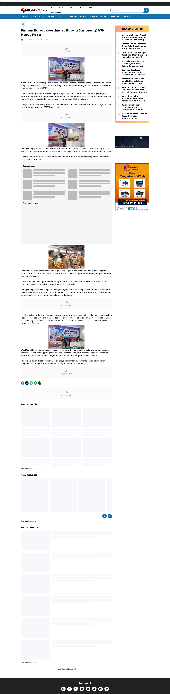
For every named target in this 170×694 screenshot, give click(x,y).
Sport (91, 8)
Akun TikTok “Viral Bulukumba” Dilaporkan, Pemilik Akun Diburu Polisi (133, 98)
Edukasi (83, 16)
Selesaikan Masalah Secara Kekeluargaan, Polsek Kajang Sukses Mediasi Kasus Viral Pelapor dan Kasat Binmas (134, 63)
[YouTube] (82, 689)
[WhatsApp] (35, 383)
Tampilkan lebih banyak (66, 669)
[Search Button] (146, 10)
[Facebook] (22, 383)
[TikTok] (94, 689)
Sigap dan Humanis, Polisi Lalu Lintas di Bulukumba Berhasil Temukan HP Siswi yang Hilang (134, 89)
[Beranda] (23, 24)
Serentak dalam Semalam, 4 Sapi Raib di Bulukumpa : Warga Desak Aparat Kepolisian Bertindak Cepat (134, 46)
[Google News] (88, 689)
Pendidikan (127, 16)
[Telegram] (31, 383)
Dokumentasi (57, 13)
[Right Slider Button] (110, 516)
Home (53, 8)
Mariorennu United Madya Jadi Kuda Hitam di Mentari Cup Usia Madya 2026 (134, 54)
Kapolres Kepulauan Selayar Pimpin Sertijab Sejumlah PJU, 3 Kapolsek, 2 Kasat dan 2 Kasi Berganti (134, 72)
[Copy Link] (39, 383)
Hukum (42, 16)
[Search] (127, 10)
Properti (93, 16)
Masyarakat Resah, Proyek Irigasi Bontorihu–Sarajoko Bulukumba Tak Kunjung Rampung (134, 37)
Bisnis (72, 8)
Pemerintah (114, 16)
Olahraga (73, 16)
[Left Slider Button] (104, 516)
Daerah (103, 16)
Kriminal (62, 16)
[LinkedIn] (100, 689)
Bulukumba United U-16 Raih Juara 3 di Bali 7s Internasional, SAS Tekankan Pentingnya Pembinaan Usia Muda (134, 116)
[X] (27, 383)
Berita (62, 8)
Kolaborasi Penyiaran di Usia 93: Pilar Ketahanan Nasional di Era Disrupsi (133, 81)
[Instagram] (75, 689)
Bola (82, 8)
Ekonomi (51, 16)
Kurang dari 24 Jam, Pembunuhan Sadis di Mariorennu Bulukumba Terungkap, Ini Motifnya (132, 107)
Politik (33, 16)
